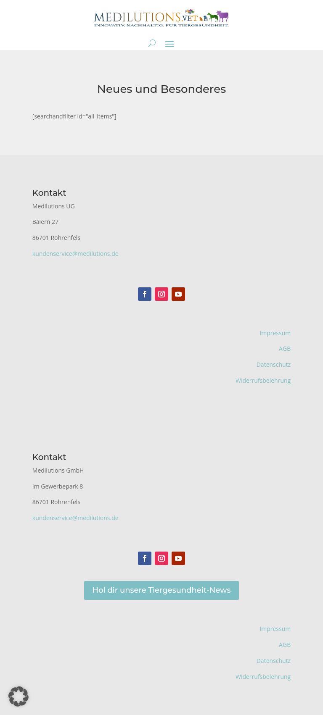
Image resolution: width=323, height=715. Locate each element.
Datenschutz (274, 364)
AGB (285, 348)
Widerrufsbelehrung (263, 380)
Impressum (275, 333)
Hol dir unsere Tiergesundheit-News (162, 590)
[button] (18, 696)
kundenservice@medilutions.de (75, 254)
